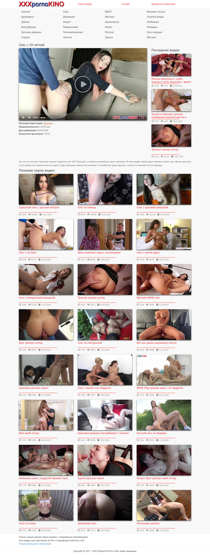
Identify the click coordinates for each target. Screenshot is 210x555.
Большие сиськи (156, 11)
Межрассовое (70, 27)
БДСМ (108, 11)
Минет (108, 27)
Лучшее (126, 4)
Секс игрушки (154, 32)
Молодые (152, 27)
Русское (109, 32)
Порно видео (85, 4)
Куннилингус (112, 22)
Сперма (25, 37)
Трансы (109, 37)
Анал (65, 11)
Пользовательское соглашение (35, 543)
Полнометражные (73, 32)
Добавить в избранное (164, 4)
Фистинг (151, 37)
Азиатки (25, 11)
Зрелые (25, 22)
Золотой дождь (155, 16)
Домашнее (69, 16)
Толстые (67, 37)
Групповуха (27, 16)
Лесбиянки (153, 22)
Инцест (67, 22)
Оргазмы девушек (31, 32)
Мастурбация (28, 27)
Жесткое (109, 16)
